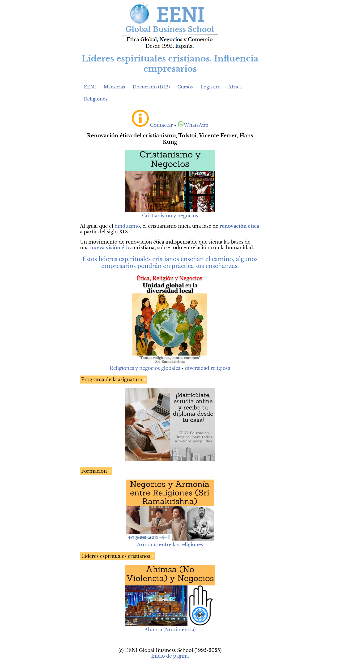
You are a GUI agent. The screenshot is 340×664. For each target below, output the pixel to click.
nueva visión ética (111, 247)
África (235, 87)
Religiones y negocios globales (145, 368)
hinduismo (127, 226)
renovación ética (239, 226)
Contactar (161, 125)
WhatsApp (193, 125)
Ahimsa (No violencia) (170, 630)
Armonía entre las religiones (170, 544)
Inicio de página (170, 656)
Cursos (185, 87)
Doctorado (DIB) (151, 87)
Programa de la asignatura (111, 379)
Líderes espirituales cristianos (115, 556)
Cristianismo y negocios (170, 215)
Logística (210, 87)
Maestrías (114, 87)
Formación (94, 471)
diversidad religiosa (207, 368)
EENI (90, 87)
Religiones (95, 99)
